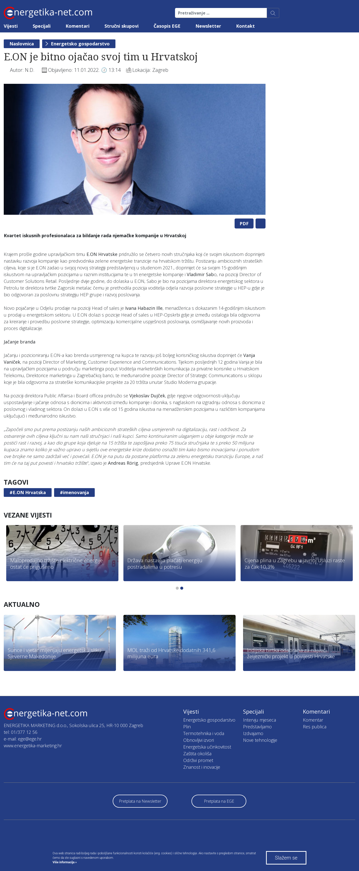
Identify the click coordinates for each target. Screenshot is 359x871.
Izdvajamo (253, 733)
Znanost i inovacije (201, 767)
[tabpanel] (135, 149)
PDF (244, 223)
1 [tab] (177, 588)
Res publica (314, 727)
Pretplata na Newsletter (140, 801)
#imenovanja (74, 492)
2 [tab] (181, 588)
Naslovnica (21, 44)
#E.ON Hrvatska (27, 492)
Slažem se (286, 858)
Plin (187, 727)
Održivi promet (198, 760)
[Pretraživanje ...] (221, 13)
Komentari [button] (78, 26)
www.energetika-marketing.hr (33, 746)
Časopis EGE (167, 26)
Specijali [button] (42, 26)
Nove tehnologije (260, 740)
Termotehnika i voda (203, 733)
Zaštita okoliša (197, 754)
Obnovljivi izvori (198, 740)
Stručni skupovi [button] (121, 26)
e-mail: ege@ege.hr (23, 739)
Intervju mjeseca (259, 720)
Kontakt (245, 26)
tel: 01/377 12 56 (20, 732)
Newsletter (208, 26)
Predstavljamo (257, 727)
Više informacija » (65, 862)
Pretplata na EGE (219, 801)
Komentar (313, 720)
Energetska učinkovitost (207, 747)
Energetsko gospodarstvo (80, 44)
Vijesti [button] (11, 26)
